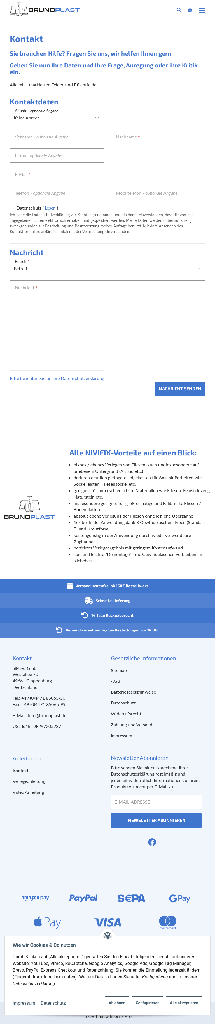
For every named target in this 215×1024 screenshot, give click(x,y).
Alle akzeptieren (183, 1003)
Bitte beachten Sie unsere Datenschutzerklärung (57, 378)
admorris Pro (119, 1016)
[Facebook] (152, 842)
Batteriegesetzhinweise (133, 691)
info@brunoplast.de (47, 715)
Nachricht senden (180, 388)
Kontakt (21, 770)
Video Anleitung (28, 792)
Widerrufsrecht (126, 713)
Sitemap (119, 670)
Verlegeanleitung (29, 781)
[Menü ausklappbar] (202, 10)
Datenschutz (54, 1003)
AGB (115, 681)
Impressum (25, 1003)
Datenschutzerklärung (132, 773)
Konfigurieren (146, 1003)
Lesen (50, 207)
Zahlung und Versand (131, 724)
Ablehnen (116, 1003)
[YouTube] (161, 842)
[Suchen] (179, 9)
